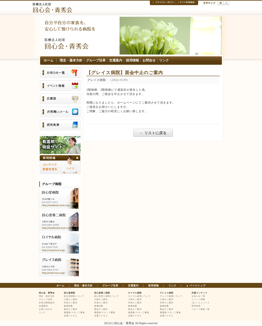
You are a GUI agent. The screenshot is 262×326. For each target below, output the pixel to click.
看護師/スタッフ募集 (74, 312)
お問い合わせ (45, 309)
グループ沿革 (96, 60)
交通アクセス (70, 316)
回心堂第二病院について (106, 296)
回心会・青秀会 (47, 293)
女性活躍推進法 (47, 302)
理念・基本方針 (71, 60)
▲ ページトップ (196, 285)
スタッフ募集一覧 (201, 309)
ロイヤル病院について (139, 296)
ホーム (48, 60)
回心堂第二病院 (102, 293)
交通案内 (115, 60)
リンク (164, 60)
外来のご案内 (70, 302)
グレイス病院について (171, 296)
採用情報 (132, 60)
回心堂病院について (74, 296)
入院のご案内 (70, 299)
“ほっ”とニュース (201, 302)
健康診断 (68, 306)
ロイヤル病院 (135, 293)
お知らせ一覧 (198, 296)
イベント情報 (198, 299)
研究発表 (196, 306)
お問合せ (149, 60)
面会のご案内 (70, 309)
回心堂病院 (69, 293)
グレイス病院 (166, 293)
